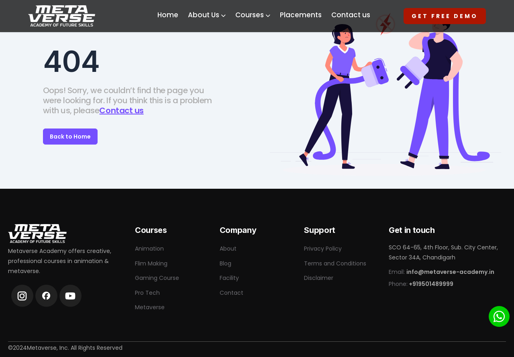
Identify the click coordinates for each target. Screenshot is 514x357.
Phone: (421, 284)
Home (167, 15)
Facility (229, 278)
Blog (225, 263)
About (228, 249)
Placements (301, 15)
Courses (252, 15)
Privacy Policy (323, 249)
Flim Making (151, 263)
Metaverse (150, 307)
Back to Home (70, 137)
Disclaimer (318, 278)
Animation (149, 249)
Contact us (350, 15)
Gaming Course (157, 278)
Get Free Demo (445, 16)
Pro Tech (147, 293)
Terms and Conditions (335, 263)
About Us (207, 15)
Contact (231, 293)
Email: (441, 272)
